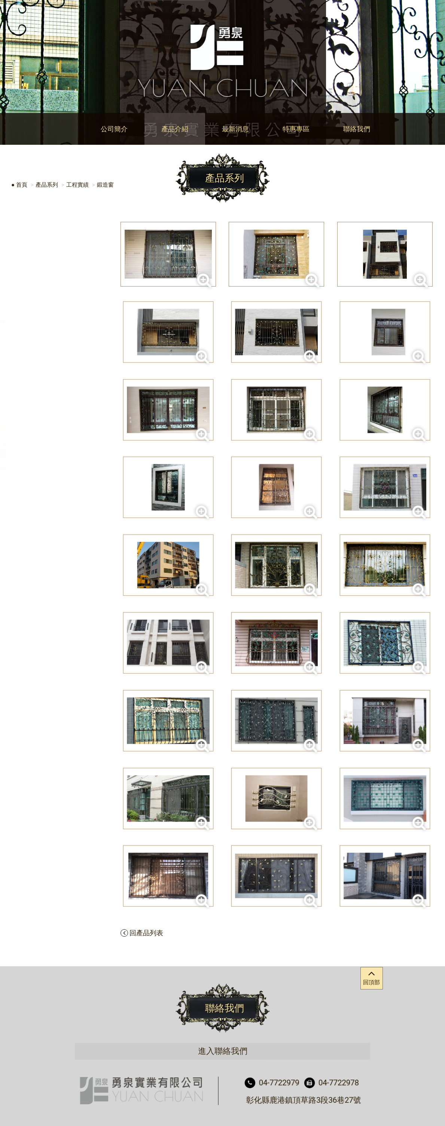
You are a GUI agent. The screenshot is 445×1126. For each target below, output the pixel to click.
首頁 (21, 184)
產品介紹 (174, 129)
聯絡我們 (356, 129)
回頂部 (371, 976)
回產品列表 (142, 933)
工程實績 (77, 184)
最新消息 (235, 129)
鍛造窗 (105, 184)
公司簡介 (114, 129)
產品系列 (47, 184)
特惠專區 (296, 129)
